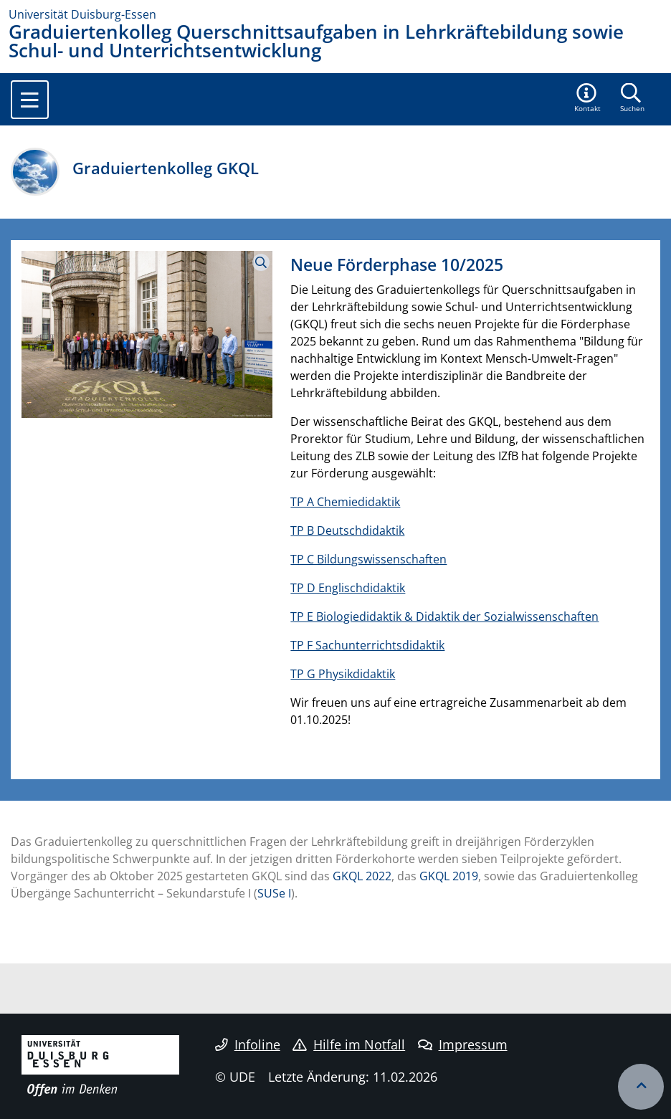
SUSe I (274, 893)
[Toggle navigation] (30, 99)
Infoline (247, 1044)
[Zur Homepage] (335, 14)
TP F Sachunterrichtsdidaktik (367, 645)
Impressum (463, 1044)
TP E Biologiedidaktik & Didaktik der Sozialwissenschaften (444, 616)
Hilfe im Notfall (348, 1044)
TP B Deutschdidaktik (347, 530)
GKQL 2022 (362, 876)
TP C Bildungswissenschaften (368, 559)
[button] (587, 99)
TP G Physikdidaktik (342, 674)
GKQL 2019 (448, 876)
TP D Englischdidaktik (347, 588)
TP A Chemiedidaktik (345, 502)
